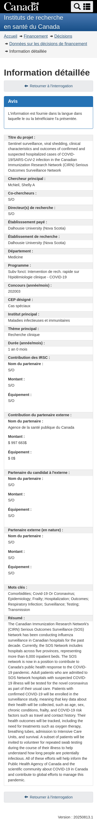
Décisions (63, 36)
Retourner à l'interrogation (51, 86)
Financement (36, 36)
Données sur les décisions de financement (48, 44)
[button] (82, 6)
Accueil (10, 36)
